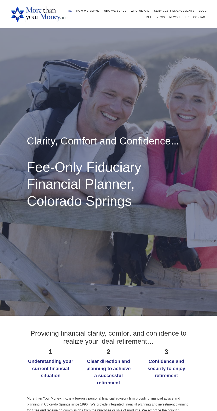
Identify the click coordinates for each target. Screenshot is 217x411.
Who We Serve (115, 10)
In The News (155, 17)
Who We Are (140, 10)
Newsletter (179, 17)
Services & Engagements (174, 10)
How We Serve (87, 10)
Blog (203, 10)
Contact (200, 17)
